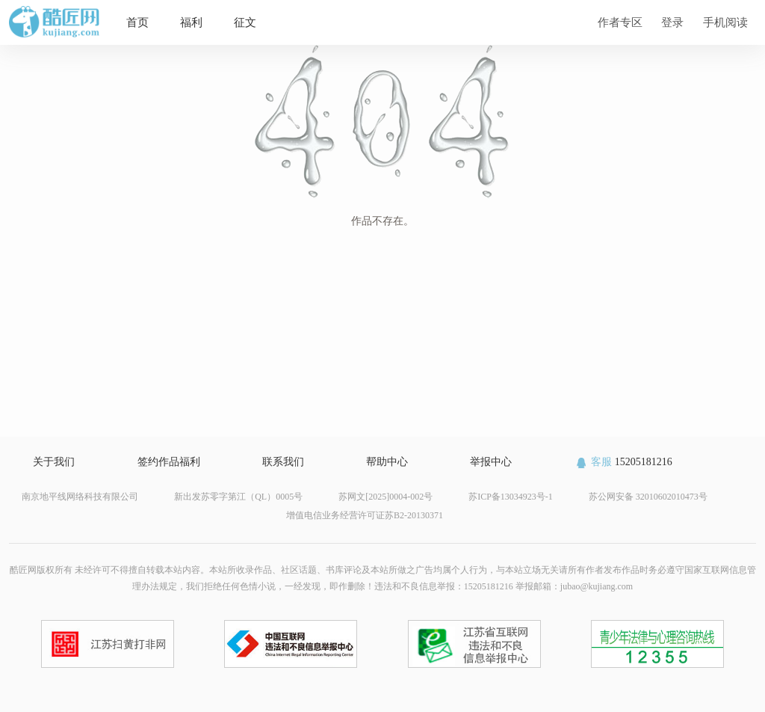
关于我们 (54, 461)
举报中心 (491, 461)
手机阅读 (725, 22)
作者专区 (620, 22)
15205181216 (623, 461)
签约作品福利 (168, 461)
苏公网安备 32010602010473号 (648, 496)
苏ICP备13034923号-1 (510, 496)
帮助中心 (387, 461)
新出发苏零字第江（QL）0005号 (238, 496)
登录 (672, 22)
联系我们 (283, 461)
